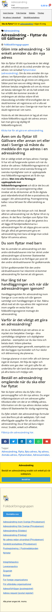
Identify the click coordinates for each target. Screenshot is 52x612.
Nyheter (7, 553)
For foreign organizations (15, 579)
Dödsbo (32, 13)
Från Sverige (21, 13)
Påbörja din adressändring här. (17, 432)
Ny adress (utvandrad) (12, 17)
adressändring (26, 24)
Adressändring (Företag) (15, 535)
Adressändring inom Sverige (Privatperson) (24, 522)
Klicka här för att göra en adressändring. (22, 130)
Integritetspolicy (11, 562)
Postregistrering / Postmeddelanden (20, 548)
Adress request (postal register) (18, 593)
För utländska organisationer (17, 584)
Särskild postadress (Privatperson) (20, 544)
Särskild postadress (32, 17)
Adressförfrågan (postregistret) (18, 588)
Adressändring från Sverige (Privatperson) (23, 526)
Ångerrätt (7, 571)
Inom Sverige (8, 13)
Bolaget (7, 575)
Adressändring (19, 2)
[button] (5, 441)
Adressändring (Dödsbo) (15, 530)
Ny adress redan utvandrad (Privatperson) (23, 539)
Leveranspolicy (10, 566)
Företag (41, 13)
